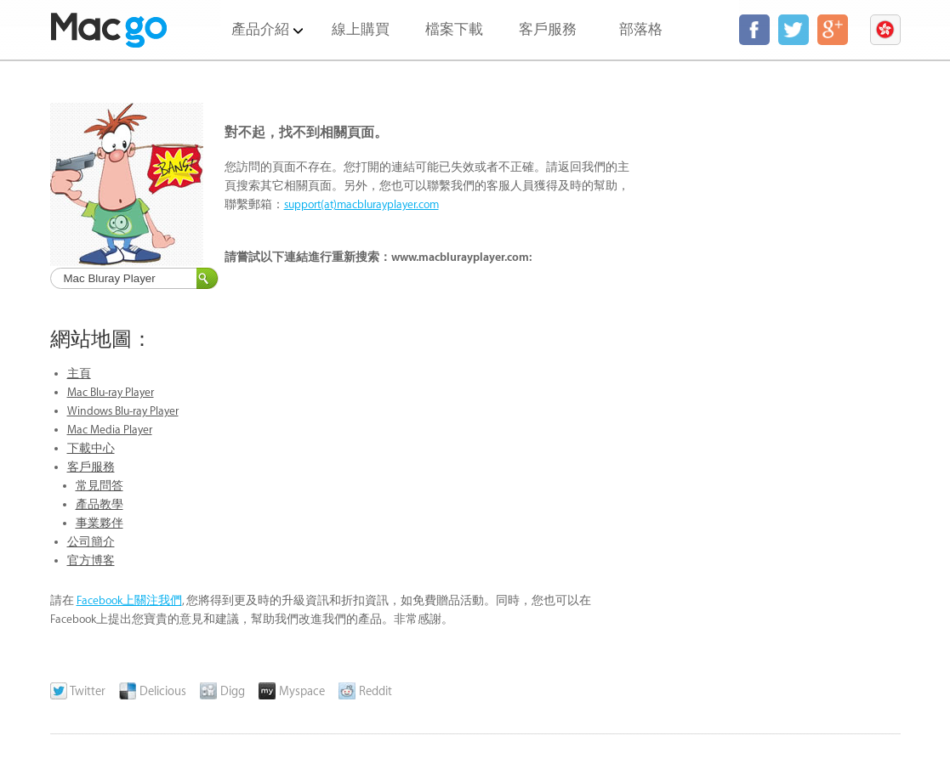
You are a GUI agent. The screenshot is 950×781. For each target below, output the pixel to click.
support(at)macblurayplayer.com (361, 204)
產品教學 (99, 504)
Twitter (77, 692)
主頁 (79, 373)
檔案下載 (454, 29)
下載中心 (91, 448)
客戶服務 (548, 29)
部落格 (641, 29)
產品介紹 (267, 18)
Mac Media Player (109, 429)
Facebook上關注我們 (129, 600)
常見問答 (99, 485)
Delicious (152, 692)
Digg (222, 692)
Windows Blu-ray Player (123, 411)
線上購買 (361, 29)
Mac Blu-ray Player (110, 392)
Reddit (365, 692)
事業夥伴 (99, 523)
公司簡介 (91, 541)
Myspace (292, 692)
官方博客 (91, 560)
